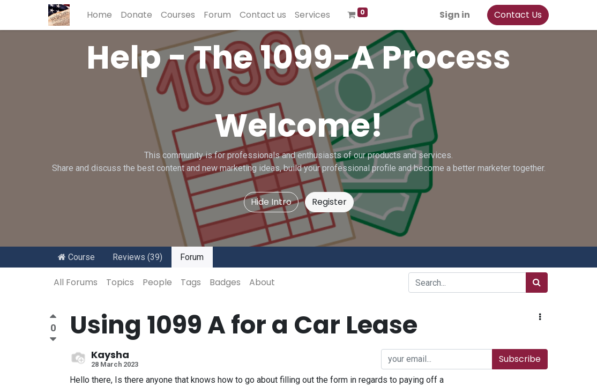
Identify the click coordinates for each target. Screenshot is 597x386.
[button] (540, 317)
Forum (192, 257)
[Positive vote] (53, 318)
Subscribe (520, 359)
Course (76, 257)
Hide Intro (271, 202)
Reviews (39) (137, 257)
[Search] (537, 282)
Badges (225, 282)
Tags (191, 282)
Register (329, 202)
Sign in (453, 15)
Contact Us (517, 15)
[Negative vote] (53, 339)
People (157, 282)
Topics (120, 282)
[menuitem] (100, 15)
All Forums (76, 282)
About (262, 282)
